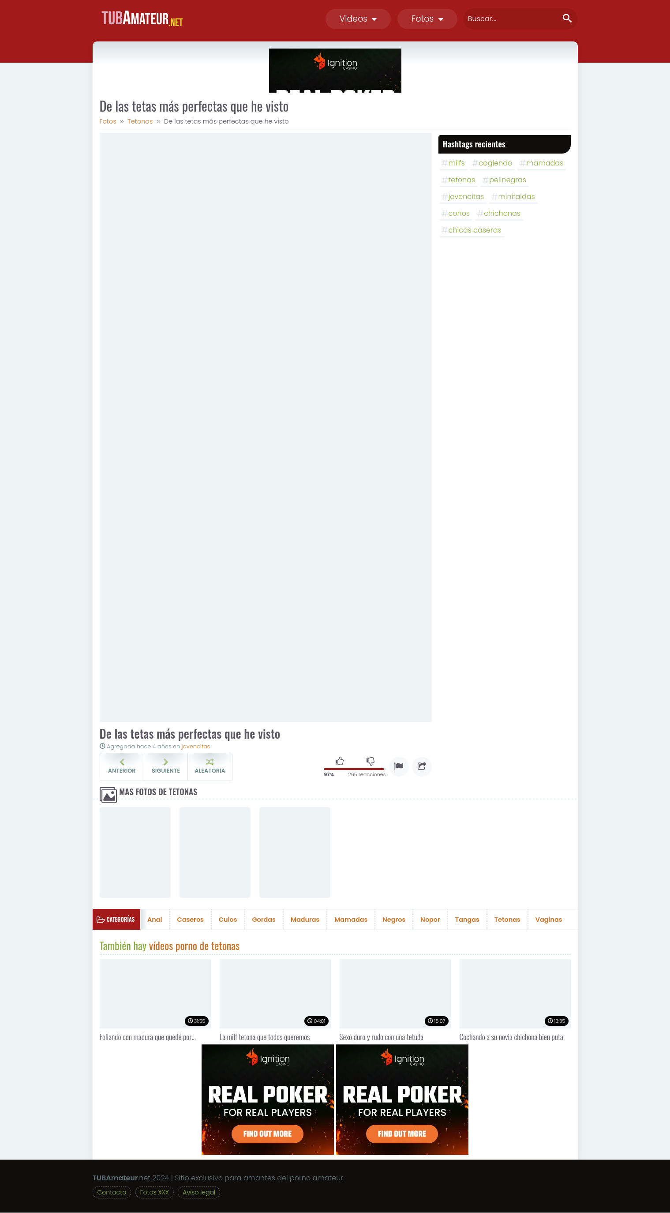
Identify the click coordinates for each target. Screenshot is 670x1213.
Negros (393, 919)
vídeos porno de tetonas (194, 945)
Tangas (467, 919)
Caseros (190, 919)
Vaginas (548, 919)
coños (459, 213)
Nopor (430, 919)
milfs (457, 163)
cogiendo (496, 163)
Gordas (264, 919)
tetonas (462, 180)
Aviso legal (199, 1192)
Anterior (121, 766)
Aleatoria (209, 766)
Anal (154, 919)
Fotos (427, 19)
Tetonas (507, 919)
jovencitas (196, 746)
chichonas (502, 213)
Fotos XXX (154, 1192)
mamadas (544, 163)
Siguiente (166, 766)
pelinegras (507, 180)
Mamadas (350, 919)
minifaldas (516, 197)
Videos (358, 19)
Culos (228, 919)
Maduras (305, 919)
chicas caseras (475, 230)
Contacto (112, 1192)
